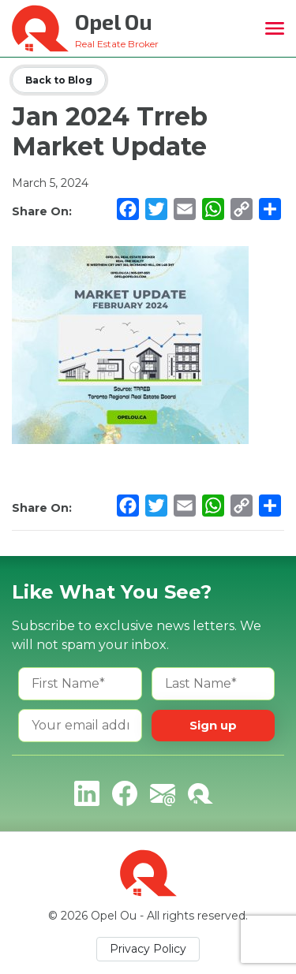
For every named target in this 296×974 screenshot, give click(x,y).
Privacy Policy (148, 949)
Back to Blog (58, 80)
